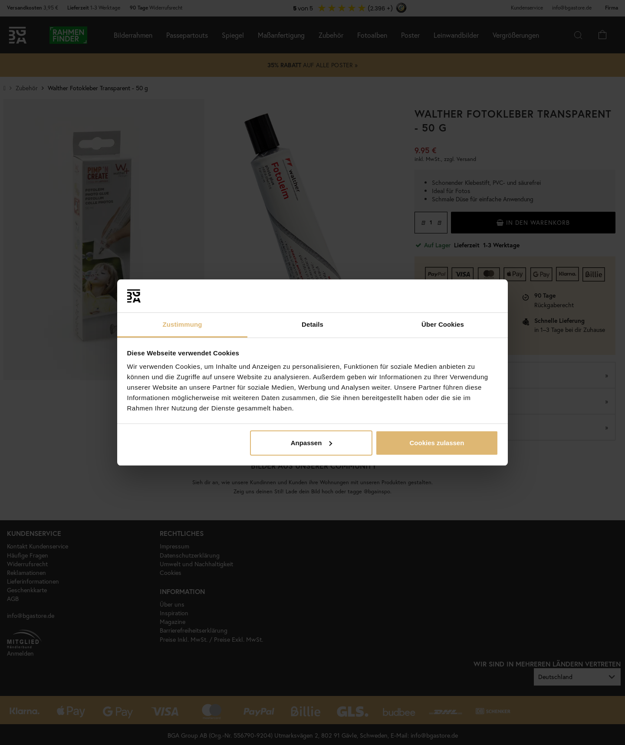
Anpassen (311, 442)
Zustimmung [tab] (182, 324)
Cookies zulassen (436, 442)
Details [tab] (312, 324)
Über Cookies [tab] (442, 324)
